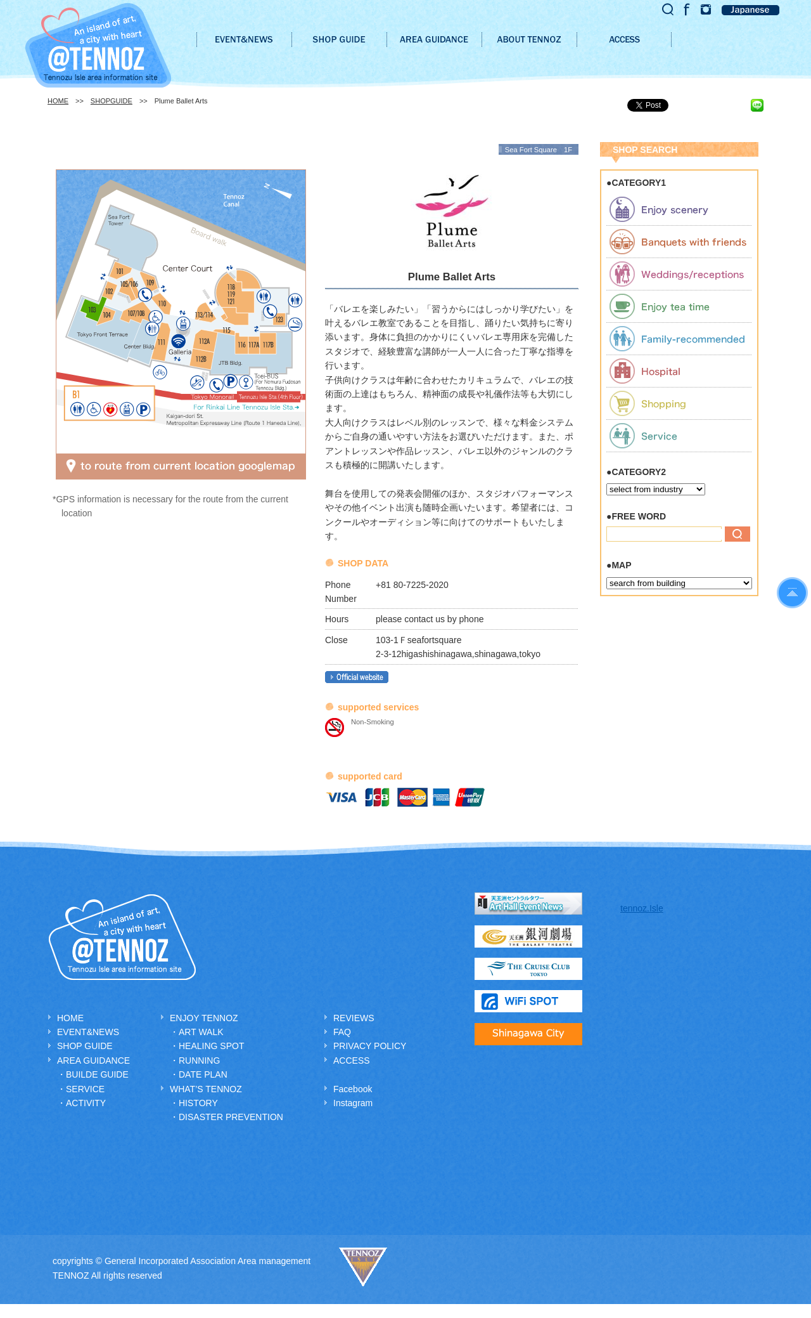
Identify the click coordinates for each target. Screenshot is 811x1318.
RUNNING (199, 1060)
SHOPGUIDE (111, 101)
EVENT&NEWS (88, 1032)
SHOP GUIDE (85, 1046)
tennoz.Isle (641, 908)
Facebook (352, 1089)
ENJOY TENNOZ (204, 1018)
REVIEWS (353, 1018)
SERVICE (85, 1089)
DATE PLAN (203, 1074)
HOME (58, 101)
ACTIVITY (86, 1103)
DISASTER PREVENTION (231, 1117)
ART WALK (201, 1032)
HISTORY (198, 1103)
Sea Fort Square (531, 149)
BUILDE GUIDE (97, 1074)
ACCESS (351, 1060)
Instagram (353, 1103)
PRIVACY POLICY (369, 1046)
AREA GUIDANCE (93, 1060)
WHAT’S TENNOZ (206, 1089)
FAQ (342, 1032)
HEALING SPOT (211, 1046)
